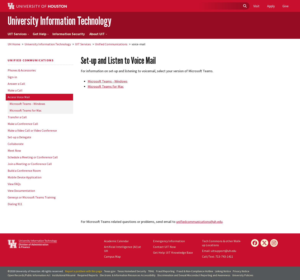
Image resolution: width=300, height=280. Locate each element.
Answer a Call (16, 84)
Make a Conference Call (23, 124)
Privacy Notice (241, 271)
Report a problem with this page (83, 271)
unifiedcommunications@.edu (199, 221)
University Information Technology (59, 21)
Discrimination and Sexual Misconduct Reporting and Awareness (193, 275)
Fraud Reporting (165, 271)
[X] (264, 243)
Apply (271, 6)
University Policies (242, 275)
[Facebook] (255, 243)
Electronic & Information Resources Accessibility (128, 275)
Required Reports (87, 275)
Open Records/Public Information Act (29, 275)
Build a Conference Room (24, 170)
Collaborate (16, 144)
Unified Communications (111, 44)
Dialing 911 (15, 204)
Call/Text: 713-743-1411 (217, 256)
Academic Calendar (116, 241)
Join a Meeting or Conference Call (30, 164)
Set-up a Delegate (19, 137)
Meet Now (14, 150)
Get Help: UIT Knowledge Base (173, 252)
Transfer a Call (17, 117)
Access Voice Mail (19, 97)
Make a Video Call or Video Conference (32, 130)
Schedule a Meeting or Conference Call (33, 157)
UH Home (14, 44)
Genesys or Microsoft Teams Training (32, 197)
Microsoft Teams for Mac (26, 110)
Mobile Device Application (25, 177)
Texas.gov (110, 271)
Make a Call (15, 90)
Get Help (41, 34)
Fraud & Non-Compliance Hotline (195, 271)
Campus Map (112, 256)
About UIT (98, 34)
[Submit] (245, 6)
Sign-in (12, 77)
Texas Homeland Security (131, 271)
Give (285, 6)
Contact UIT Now (164, 247)
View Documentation (21, 191)
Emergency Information (169, 241)
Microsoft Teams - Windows (27, 104)
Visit (256, 6)
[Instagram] (274, 243)
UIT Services (18, 34)
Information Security (68, 34)
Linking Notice (223, 271)
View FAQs (14, 184)
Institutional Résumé (64, 275)
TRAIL (151, 271)
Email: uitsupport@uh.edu (219, 251)
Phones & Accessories (22, 70)
